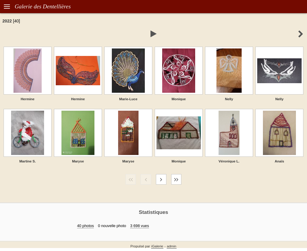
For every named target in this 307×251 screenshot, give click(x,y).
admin (171, 246)
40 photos (85, 225)
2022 (7, 21)
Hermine (27, 99)
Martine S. (27, 161)
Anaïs (279, 161)
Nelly (229, 99)
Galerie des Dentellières (43, 6)
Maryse (78, 161)
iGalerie (157, 246)
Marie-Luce (128, 99)
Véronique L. (229, 161)
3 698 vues (139, 225)
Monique (178, 99)
